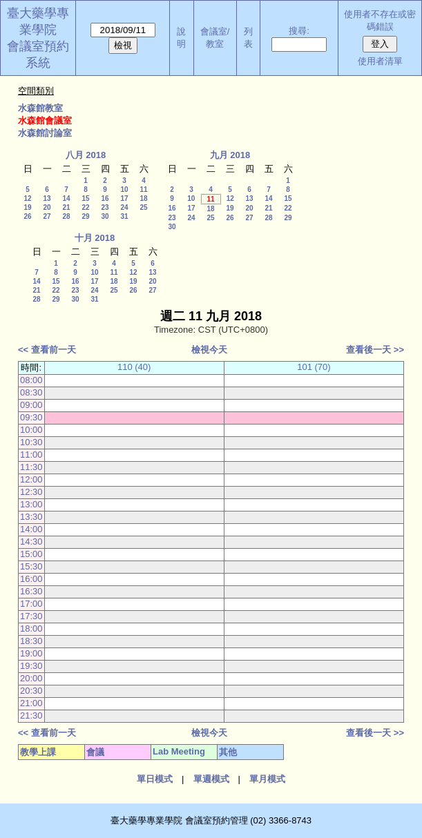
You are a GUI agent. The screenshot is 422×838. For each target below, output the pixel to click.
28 (66, 216)
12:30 (31, 492)
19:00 (31, 653)
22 (85, 207)
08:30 (31, 392)
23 (104, 207)
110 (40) (134, 367)
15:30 (31, 566)
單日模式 (155, 779)
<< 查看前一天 (47, 349)
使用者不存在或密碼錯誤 (380, 20)
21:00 (31, 703)
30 (104, 216)
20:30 (31, 690)
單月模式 (267, 779)
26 (27, 216)
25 (143, 207)
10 (124, 189)
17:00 (31, 603)
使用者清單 (380, 61)
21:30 (31, 715)
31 (124, 216)
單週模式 (211, 779)
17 (124, 198)
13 (46, 198)
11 (143, 189)
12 (27, 198)
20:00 (31, 678)
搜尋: (299, 31)
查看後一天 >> (375, 349)
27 (46, 216)
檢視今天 (209, 349)
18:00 (31, 628)
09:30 (31, 417)
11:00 (31, 454)
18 (143, 198)
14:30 (31, 541)
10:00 (31, 430)
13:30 (31, 516)
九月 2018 (230, 155)
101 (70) (313, 367)
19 (27, 207)
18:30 (31, 641)
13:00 (31, 504)
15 (85, 198)
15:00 (31, 554)
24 (124, 207)
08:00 (31, 380)
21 (66, 207)
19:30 (31, 666)
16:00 (31, 579)
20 (46, 207)
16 (104, 198)
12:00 (31, 479)
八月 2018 (86, 155)
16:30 (31, 591)
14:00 (31, 529)
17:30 (31, 616)
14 (66, 198)
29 (85, 216)
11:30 (31, 467)
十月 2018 (95, 238)
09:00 (31, 405)
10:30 (31, 442)
